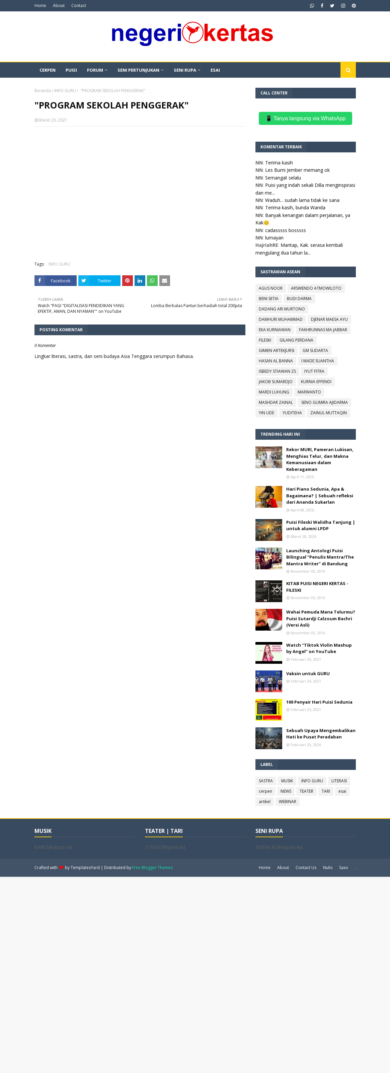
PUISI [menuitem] (71, 70)
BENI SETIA (269, 298)
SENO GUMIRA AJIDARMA (324, 402)
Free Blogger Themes (152, 867)
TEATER (306, 791)
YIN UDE (266, 413)
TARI (326, 791)
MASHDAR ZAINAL (276, 402)
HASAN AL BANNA (276, 361)
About (59, 5)
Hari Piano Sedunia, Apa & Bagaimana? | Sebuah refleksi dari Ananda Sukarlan (319, 495)
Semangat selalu (283, 177)
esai (342, 791)
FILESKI (265, 340)
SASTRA (266, 781)
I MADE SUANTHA (317, 361)
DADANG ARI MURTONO (282, 309)
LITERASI (339, 781)
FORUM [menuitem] (95, 70)
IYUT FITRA (314, 371)
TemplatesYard (85, 867)
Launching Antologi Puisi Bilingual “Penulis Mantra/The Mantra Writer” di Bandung (320, 557)
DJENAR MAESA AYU (329, 319)
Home (40, 5)
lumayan (274, 237)
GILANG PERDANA (296, 340)
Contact (78, 5)
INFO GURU (65, 90)
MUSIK (287, 781)
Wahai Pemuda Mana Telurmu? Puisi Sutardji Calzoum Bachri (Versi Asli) (320, 618)
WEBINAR (287, 801)
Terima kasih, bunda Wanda (295, 207)
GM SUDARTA (315, 350)
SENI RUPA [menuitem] (185, 70)
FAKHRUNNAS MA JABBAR (323, 330)
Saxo (343, 867)
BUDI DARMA (299, 298)
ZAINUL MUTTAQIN (328, 413)
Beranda (42, 90)
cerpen (265, 791)
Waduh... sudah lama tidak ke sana (302, 200)
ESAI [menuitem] (215, 70)
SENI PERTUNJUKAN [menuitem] (138, 70)
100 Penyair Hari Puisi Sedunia (319, 702)
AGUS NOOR (271, 288)
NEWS (286, 791)
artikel (264, 801)
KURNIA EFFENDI (316, 381)
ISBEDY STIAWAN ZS (277, 371)
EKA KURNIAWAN (275, 330)
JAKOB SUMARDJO (276, 381)
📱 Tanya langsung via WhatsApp (305, 118)
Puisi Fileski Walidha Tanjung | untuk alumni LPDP (320, 525)
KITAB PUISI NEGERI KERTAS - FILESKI (317, 586)
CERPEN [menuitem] (48, 70)
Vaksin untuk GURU (308, 673)
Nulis (327, 867)
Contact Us (306, 867)
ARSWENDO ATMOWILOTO (316, 288)
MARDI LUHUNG (274, 392)
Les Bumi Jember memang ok (297, 170)
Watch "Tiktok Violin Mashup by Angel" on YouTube (319, 648)
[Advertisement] (195, 974)
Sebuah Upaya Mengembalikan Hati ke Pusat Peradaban (321, 733)
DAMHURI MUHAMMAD (281, 319)
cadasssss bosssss (285, 230)
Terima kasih (279, 162)
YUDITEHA (292, 413)
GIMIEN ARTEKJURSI (276, 350)
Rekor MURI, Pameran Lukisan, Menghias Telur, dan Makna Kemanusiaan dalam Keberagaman (320, 459)
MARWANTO (309, 392)
